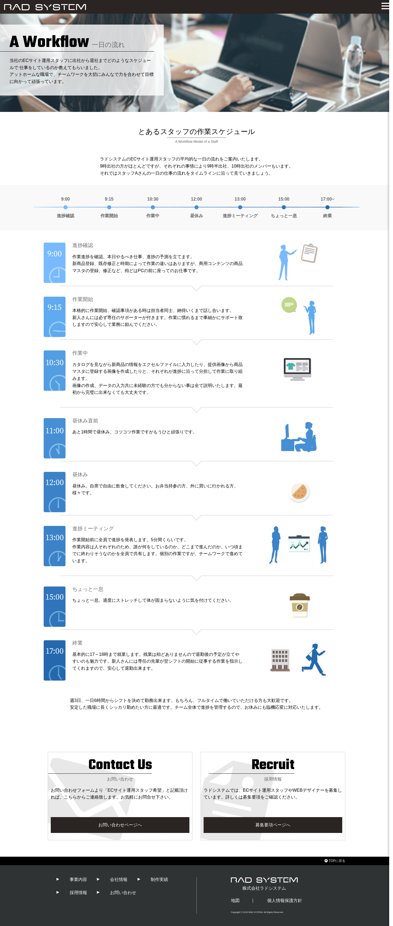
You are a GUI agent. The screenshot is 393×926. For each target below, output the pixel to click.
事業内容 (78, 879)
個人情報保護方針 (284, 900)
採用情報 (78, 892)
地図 (235, 900)
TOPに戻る (334, 861)
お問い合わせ (123, 892)
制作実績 (159, 879)
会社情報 (118, 879)
